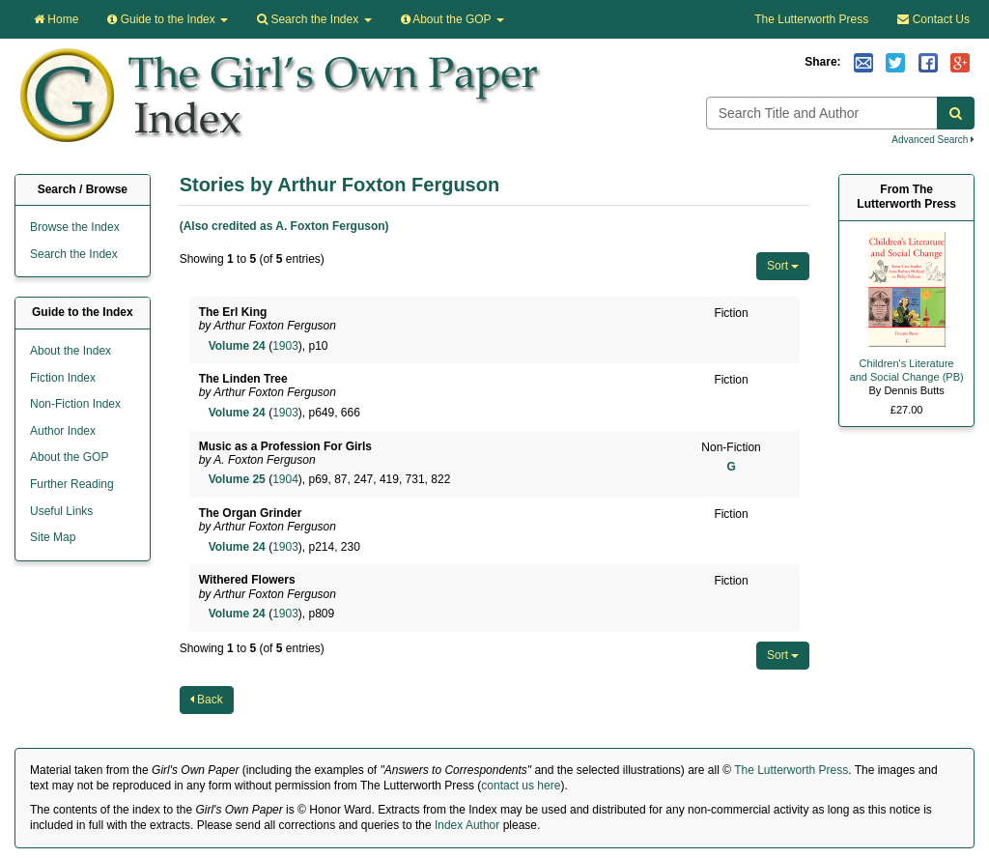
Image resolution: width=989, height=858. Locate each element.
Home (56, 19)
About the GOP (452, 19)
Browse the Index (75, 227)
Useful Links (61, 511)
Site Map (52, 537)
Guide (167, 19)
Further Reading (72, 484)
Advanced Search (933, 139)
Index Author (467, 825)
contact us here (520, 785)
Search (314, 19)
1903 (285, 346)
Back (206, 699)
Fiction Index (63, 378)
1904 (285, 479)
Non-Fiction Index (75, 404)
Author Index (63, 431)
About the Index (70, 351)
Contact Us (933, 19)
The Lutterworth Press (811, 19)
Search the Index (74, 254)
